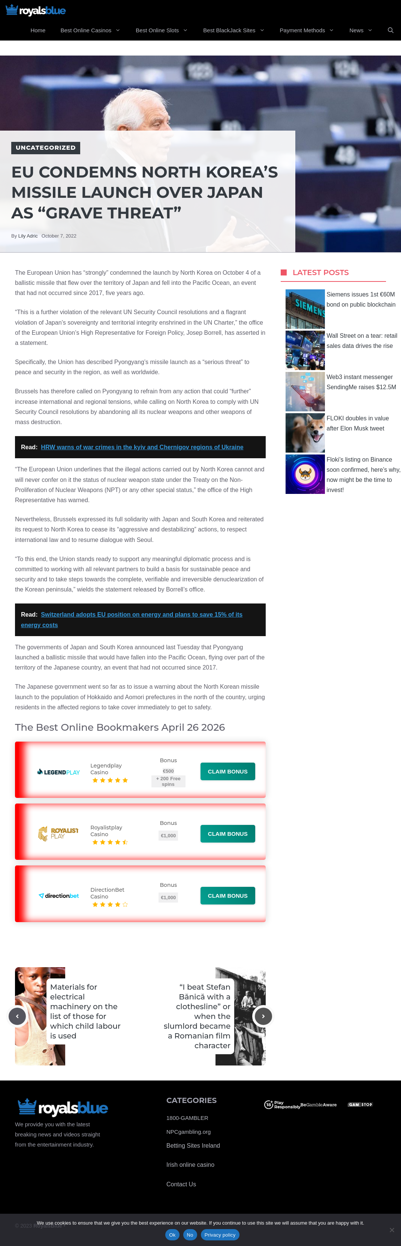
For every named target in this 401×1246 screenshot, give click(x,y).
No (190, 1235)
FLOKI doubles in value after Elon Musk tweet (337, 433)
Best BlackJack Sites (237, 30)
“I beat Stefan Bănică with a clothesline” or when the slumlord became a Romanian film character (197, 1016)
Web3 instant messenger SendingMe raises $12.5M (341, 391)
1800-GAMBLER (187, 1118)
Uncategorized (46, 147)
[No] (391, 1230)
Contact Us (181, 1184)
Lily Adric (28, 236)
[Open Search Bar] (390, 30)
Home (37, 30)
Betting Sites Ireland (193, 1145)
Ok (172, 1235)
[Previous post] (17, 1016)
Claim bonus (228, 771)
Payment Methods (311, 30)
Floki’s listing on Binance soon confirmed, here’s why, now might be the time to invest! (343, 474)
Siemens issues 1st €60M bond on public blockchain (341, 309)
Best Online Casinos (94, 30)
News (364, 30)
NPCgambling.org (188, 1132)
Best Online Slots (166, 30)
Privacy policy (220, 1235)
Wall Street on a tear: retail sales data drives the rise (342, 350)
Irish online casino (190, 1165)
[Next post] (263, 1016)
